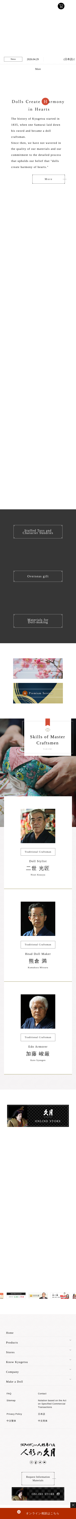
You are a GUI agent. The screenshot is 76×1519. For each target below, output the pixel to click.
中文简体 (43, 1420)
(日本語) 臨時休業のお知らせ (26, 1176)
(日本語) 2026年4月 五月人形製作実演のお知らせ (36, 1192)
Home (10, 1332)
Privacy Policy (14, 1414)
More (38, 69)
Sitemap (11, 1400)
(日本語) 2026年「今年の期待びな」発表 (33, 1241)
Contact (42, 1393)
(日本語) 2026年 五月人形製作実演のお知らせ (37, 1227)
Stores (48, 6)
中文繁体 (11, 1420)
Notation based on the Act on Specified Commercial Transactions (52, 1403)
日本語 (41, 1414)
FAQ (9, 1393)
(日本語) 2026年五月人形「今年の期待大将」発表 (37, 1211)
